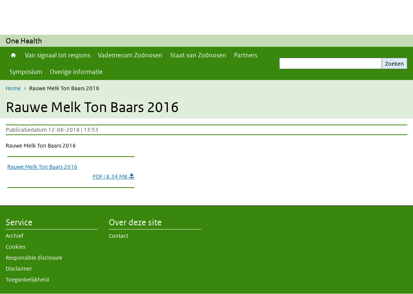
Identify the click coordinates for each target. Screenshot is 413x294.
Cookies (15, 246)
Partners (245, 55)
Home (13, 55)
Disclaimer (19, 268)
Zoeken (394, 63)
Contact (118, 235)
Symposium (25, 72)
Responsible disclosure (34, 257)
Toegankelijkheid (27, 279)
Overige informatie (76, 72)
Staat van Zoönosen (198, 55)
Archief (14, 235)
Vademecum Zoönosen (130, 55)
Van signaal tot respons (57, 55)
